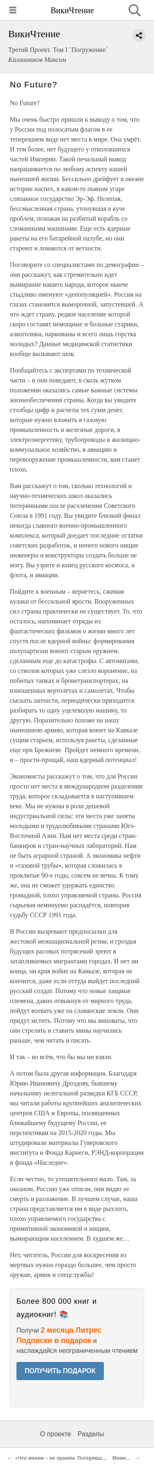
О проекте (55, 1433)
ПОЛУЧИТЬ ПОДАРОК (60, 1370)
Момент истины (132, 1458)
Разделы (91, 1433)
